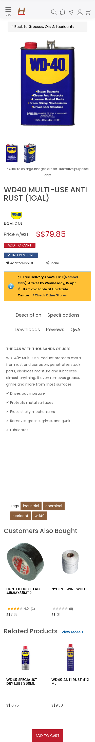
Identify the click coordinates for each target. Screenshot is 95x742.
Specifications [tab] (63, 315)
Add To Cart (47, 735)
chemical (53, 505)
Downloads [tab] (27, 329)
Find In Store (21, 255)
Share (52, 263)
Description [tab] (28, 315)
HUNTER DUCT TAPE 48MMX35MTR (23, 590)
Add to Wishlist (19, 263)
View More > (73, 632)
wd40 (40, 515)
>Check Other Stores (50, 295)
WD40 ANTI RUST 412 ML (70, 681)
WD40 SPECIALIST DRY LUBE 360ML (21, 681)
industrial (31, 505)
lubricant (20, 515)
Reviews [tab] (55, 329)
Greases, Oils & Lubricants (51, 26)
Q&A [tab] (75, 329)
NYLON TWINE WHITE (69, 589)
